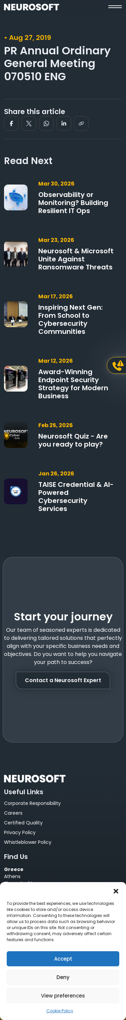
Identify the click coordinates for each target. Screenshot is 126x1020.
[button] (116, 890)
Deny (63, 977)
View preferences (63, 995)
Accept (63, 958)
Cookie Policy (59, 1011)
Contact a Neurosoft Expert (63, 680)
